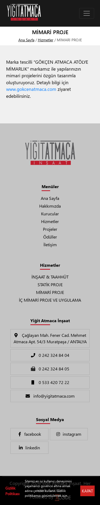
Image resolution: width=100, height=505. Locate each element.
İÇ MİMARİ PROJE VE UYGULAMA (50, 300)
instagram (68, 434)
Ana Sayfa (26, 39)
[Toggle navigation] (86, 13)
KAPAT (87, 491)
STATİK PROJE (50, 284)
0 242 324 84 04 (50, 355)
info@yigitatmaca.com (50, 396)
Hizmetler (45, 39)
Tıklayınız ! (32, 500)
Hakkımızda (50, 206)
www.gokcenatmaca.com (31, 89)
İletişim (50, 244)
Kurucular (50, 213)
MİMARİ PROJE (50, 292)
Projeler (50, 229)
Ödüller (50, 237)
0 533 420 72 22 (50, 382)
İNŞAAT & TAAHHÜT (50, 277)
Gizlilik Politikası (12, 491)
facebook (29, 434)
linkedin (29, 447)
